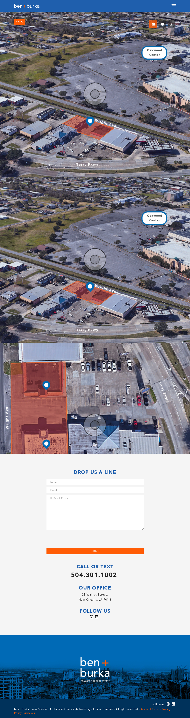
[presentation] (76, 540)
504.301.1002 (94, 575)
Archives (29, 713)
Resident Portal (150, 709)
